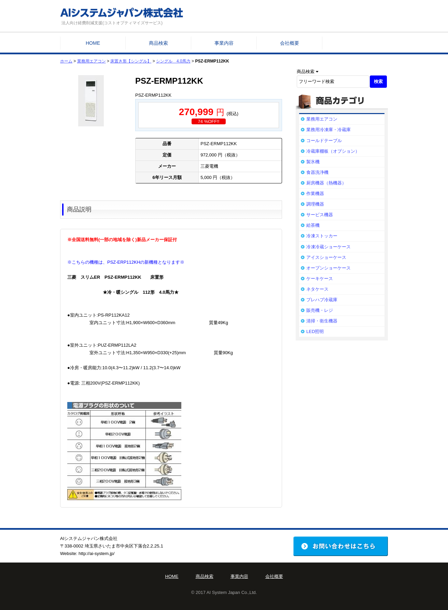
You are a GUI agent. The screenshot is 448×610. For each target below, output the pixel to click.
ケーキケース (319, 278)
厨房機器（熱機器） (326, 182)
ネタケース (317, 289)
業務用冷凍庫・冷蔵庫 (328, 129)
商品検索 (158, 43)
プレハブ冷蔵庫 (321, 299)
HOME (93, 43)
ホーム (66, 61)
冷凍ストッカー (321, 235)
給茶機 (313, 225)
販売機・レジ (319, 310)
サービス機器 (319, 214)
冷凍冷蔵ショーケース (328, 246)
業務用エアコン (91, 61)
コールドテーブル (324, 140)
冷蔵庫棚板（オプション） (333, 151)
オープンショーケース (328, 268)
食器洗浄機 (317, 172)
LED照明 (315, 331)
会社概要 (289, 43)
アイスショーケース (326, 257)
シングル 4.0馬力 (173, 61)
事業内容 (224, 43)
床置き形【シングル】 (130, 61)
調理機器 (315, 204)
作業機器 (315, 193)
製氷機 (313, 161)
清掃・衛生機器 (321, 320)
